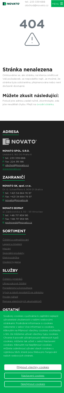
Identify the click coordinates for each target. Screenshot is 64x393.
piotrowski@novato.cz (18, 222)
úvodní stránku (45, 104)
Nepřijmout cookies (33, 384)
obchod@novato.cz (36, 5)
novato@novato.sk (16, 200)
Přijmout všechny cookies (33, 367)
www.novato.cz (12, 168)
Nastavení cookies (32, 375)
